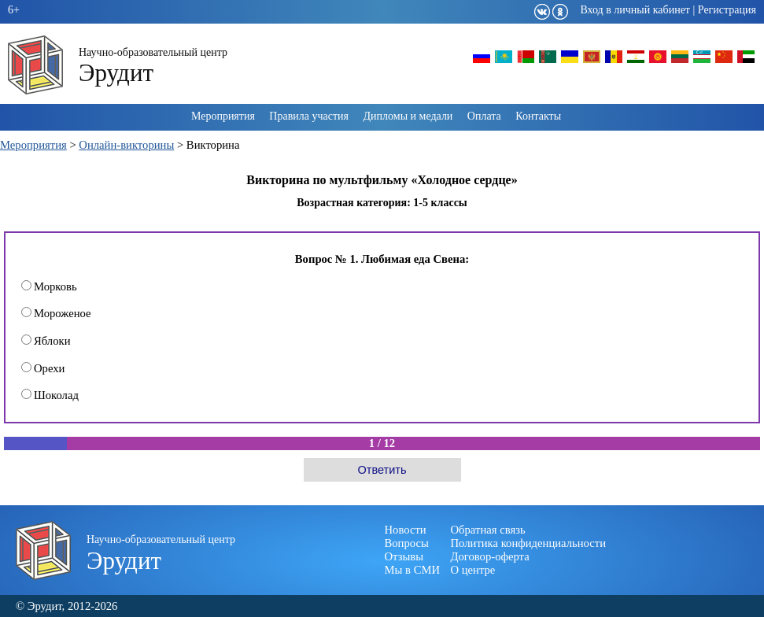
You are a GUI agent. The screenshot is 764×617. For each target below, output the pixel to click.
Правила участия (309, 116)
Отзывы (404, 556)
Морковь (49, 286)
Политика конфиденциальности (529, 543)
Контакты (538, 116)
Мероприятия (223, 116)
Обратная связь (488, 529)
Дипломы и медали (408, 116)
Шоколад (50, 395)
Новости (405, 529)
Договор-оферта (490, 556)
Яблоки (45, 340)
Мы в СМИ (413, 569)
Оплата (484, 116)
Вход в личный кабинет (635, 10)
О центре (473, 569)
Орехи (43, 368)
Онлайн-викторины (126, 145)
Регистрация (727, 10)
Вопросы (407, 543)
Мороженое (56, 313)
